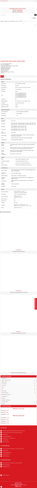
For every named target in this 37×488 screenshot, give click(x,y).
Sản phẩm (6, 21)
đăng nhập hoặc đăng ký (4, 0)
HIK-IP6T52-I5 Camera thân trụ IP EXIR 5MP (18, 333)
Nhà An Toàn (19, 485)
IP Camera (17, 21)
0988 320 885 (19, 9)
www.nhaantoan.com (12, 438)
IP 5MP (21, 21)
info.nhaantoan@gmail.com (6, 436)
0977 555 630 (20, 12)
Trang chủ (2, 21)
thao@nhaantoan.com (6, 466)
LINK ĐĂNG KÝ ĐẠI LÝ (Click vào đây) (17, 8)
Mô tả (2, 76)
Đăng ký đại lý (19, 482)
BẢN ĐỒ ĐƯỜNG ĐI (5, 441)
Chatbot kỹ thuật (19, 483)
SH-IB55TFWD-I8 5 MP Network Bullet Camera (18, 372)
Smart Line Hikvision (11, 21)
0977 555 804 (23, 484)
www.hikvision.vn (5, 438)
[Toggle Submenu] (34, 380)
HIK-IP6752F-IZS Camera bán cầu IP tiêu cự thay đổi (18, 292)
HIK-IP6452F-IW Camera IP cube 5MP (18, 251)
